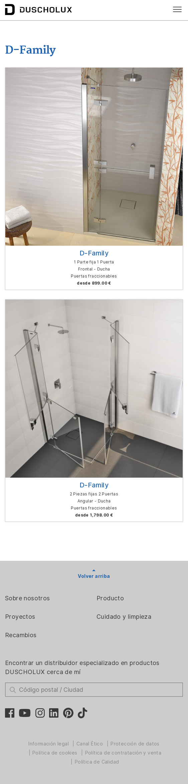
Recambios (21, 635)
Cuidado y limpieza (124, 616)
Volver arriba (94, 576)
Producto (110, 598)
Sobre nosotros (27, 598)
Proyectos (20, 616)
